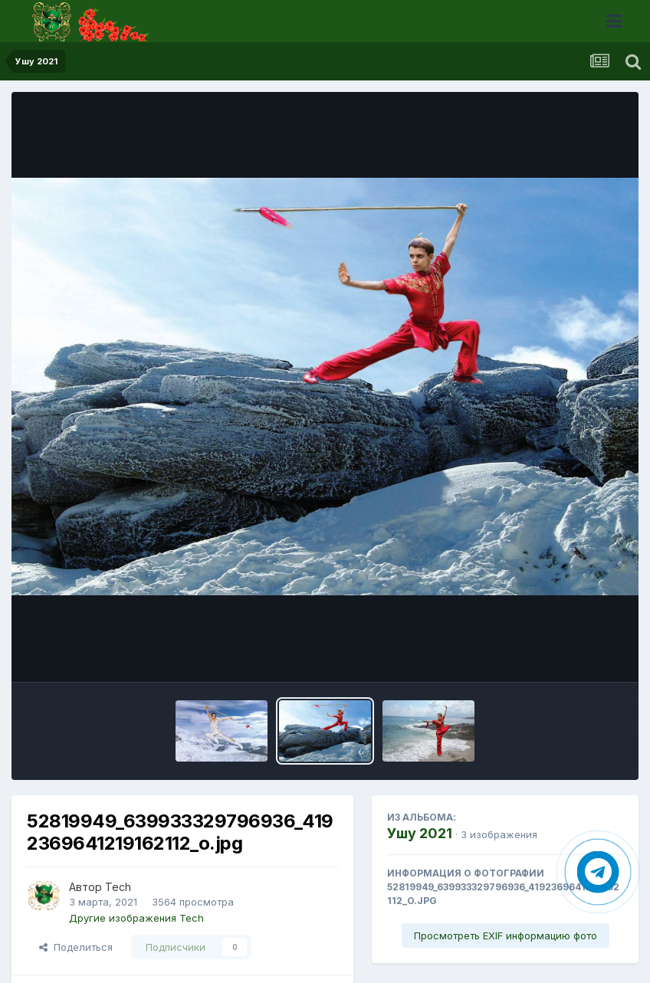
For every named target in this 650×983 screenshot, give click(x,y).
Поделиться (76, 947)
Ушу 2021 (419, 833)
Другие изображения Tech (136, 918)
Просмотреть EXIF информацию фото (505, 935)
